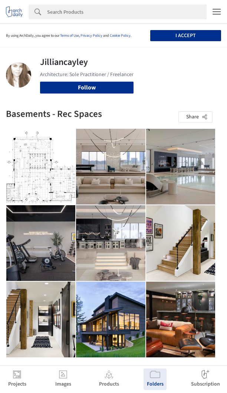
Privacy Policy (91, 35)
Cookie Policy (120, 35)
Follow (87, 87)
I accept (185, 35)
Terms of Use (69, 35)
